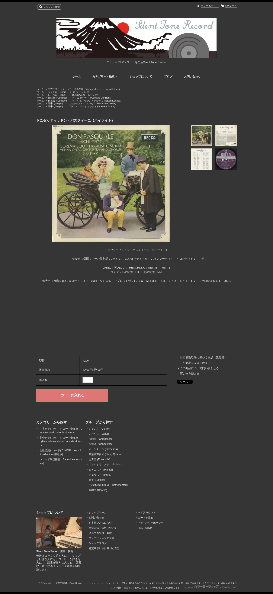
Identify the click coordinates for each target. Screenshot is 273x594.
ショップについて (141, 76)
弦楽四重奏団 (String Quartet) (105, 454)
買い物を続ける (189, 373)
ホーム (76, 76)
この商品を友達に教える (195, 363)
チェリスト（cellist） (101, 474)
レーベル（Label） (58, 95)
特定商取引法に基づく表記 (104, 548)
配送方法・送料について (103, 527)
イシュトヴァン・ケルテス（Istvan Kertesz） (99, 100)
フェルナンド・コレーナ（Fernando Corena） (92, 103)
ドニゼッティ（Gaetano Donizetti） (93, 97)
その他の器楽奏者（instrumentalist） (110, 485)
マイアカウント (210, 6)
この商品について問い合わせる (199, 368)
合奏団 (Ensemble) (99, 459)
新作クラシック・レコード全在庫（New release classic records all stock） (60, 441)
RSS (140, 527)
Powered (210, 588)
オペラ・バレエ (81, 92)
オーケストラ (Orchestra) (103, 449)
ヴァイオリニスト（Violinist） (106, 464)
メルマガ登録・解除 (100, 533)
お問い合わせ (192, 76)
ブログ (168, 76)
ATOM (148, 527)
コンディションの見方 (101, 538)
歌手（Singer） (56, 103)
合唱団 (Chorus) (98, 490)
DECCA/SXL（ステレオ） (85, 95)
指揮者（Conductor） (59, 100)
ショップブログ (98, 543)
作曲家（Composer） (59, 97)
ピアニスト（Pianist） (101, 469)
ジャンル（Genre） (58, 92)
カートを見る (145, 517)
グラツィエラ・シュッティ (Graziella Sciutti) (91, 106)
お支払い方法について (101, 522)
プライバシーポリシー (150, 522)
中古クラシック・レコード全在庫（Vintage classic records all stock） (84, 89)
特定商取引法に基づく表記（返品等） (203, 357)
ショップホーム (98, 512)
